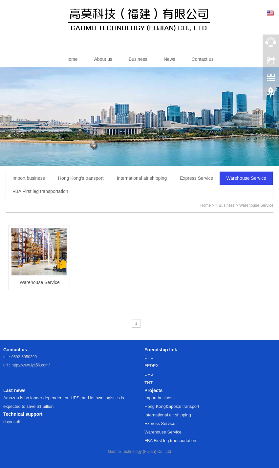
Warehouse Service (246, 178)
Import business (28, 178)
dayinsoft (11, 421)
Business (227, 205)
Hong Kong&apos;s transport (171, 406)
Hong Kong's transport (81, 178)
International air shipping (142, 178)
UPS (148, 374)
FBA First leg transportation (40, 191)
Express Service (196, 178)
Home (205, 205)
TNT (148, 382)
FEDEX (151, 365)
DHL (148, 357)
